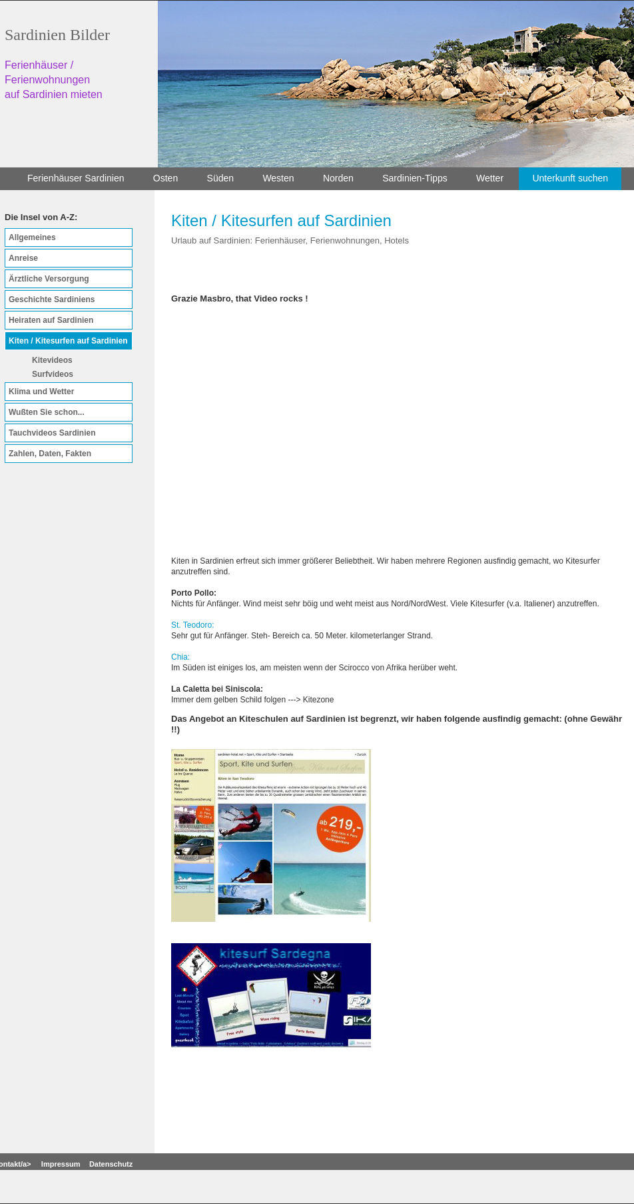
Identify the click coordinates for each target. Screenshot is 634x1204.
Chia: (180, 657)
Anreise (23, 258)
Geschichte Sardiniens (52, 299)
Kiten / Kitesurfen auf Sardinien (68, 341)
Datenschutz (111, 1164)
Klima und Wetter (41, 391)
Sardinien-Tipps (415, 178)
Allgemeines (32, 237)
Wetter (489, 178)
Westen (278, 178)
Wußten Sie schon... (47, 412)
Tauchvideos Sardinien (52, 433)
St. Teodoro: (192, 625)
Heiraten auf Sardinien (51, 320)
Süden (220, 178)
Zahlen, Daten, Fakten (50, 453)
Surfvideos (52, 374)
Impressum (61, 1164)
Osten (165, 178)
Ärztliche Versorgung (49, 278)
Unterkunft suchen (570, 178)
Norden (338, 178)
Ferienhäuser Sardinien (76, 178)
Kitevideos (52, 360)
